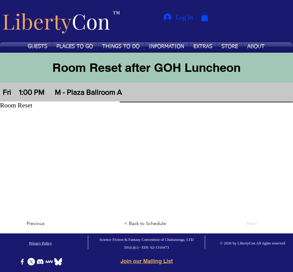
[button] (204, 16)
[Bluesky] (58, 261)
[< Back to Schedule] (146, 224)
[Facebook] (22, 261)
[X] (31, 261)
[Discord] (40, 261)
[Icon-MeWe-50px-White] (49, 261)
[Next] (242, 224)
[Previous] (46, 224)
